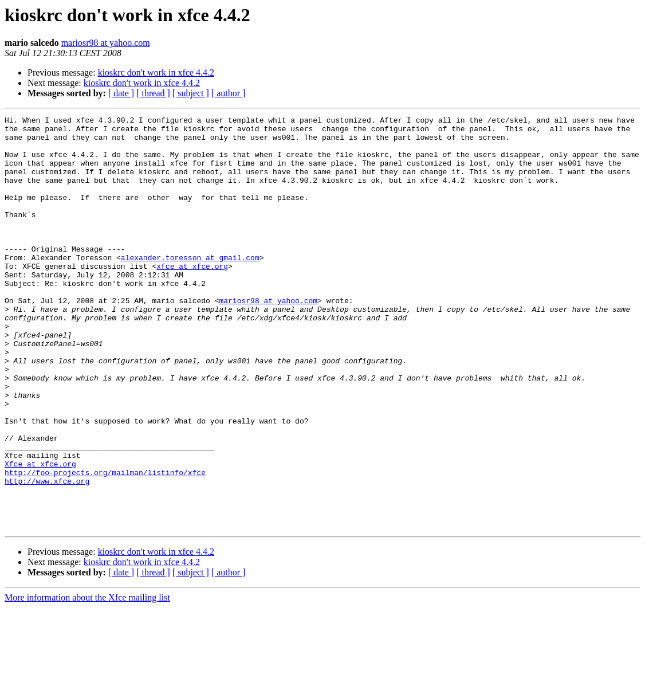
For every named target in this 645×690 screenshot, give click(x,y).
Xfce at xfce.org (40, 534)
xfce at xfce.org (192, 297)
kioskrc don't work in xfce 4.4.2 (156, 72)
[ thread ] (153, 93)
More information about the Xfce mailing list (87, 680)
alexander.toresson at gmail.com (190, 286)
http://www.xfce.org (47, 555)
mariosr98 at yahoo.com (105, 43)
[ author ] (228, 93)
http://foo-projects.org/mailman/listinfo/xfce (105, 544)
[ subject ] (190, 93)
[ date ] (121, 93)
